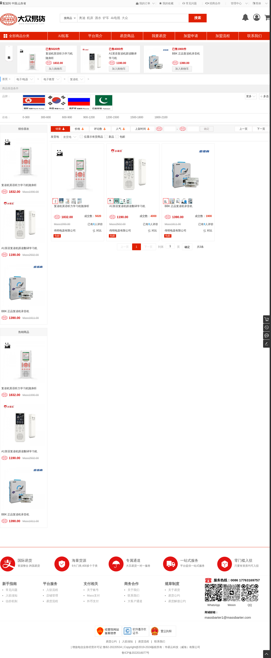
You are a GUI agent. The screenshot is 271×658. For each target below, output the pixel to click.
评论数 (100, 128)
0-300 (26, 117)
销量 (60, 128)
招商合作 (212, 3)
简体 (257, 3)
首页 (5, 79)
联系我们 (254, 36)
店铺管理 (52, 595)
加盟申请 (191, 36)
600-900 (67, 117)
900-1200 (89, 117)
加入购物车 (55, 68)
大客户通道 (135, 601)
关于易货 (174, 590)
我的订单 (143, 3)
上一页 (243, 128)
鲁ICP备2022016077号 (136, 652)
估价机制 (11, 601)
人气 (121, 128)
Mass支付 (93, 595)
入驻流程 (52, 590)
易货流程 (52, 601)
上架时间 (142, 128)
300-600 (46, 117)
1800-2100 (160, 117)
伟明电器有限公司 (65, 230)
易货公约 (174, 595)
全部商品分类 (19, 36)
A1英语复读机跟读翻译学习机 (19, 248)
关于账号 (93, 590)
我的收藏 (166, 3)
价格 (79, 128)
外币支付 (93, 601)
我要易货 (159, 36)
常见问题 (189, 3)
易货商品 (127, 36)
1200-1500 (112, 117)
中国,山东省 (19, 3)
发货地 (67, 137)
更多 (251, 96)
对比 (97, 230)
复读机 (74, 79)
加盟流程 (222, 36)
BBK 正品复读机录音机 (186, 53)
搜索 (197, 18)
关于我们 (133, 590)
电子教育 (49, 79)
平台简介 (95, 36)
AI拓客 (63, 36)
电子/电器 (22, 79)
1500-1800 (136, 117)
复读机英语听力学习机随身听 (19, 185)
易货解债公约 (177, 601)
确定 (206, 128)
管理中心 (236, 3)
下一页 (261, 128)
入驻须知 (11, 595)
